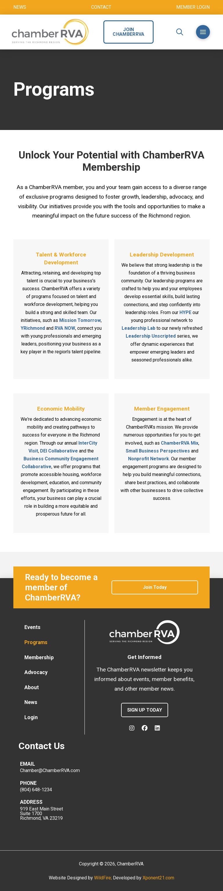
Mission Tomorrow (80, 320)
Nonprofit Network (148, 458)
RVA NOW (65, 328)
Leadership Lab (138, 328)
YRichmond (33, 328)
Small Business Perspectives (158, 451)
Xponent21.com (158, 878)
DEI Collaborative (59, 451)
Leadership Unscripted (151, 336)
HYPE (185, 312)
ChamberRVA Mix (179, 443)
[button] (180, 32)
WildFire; (103, 878)
